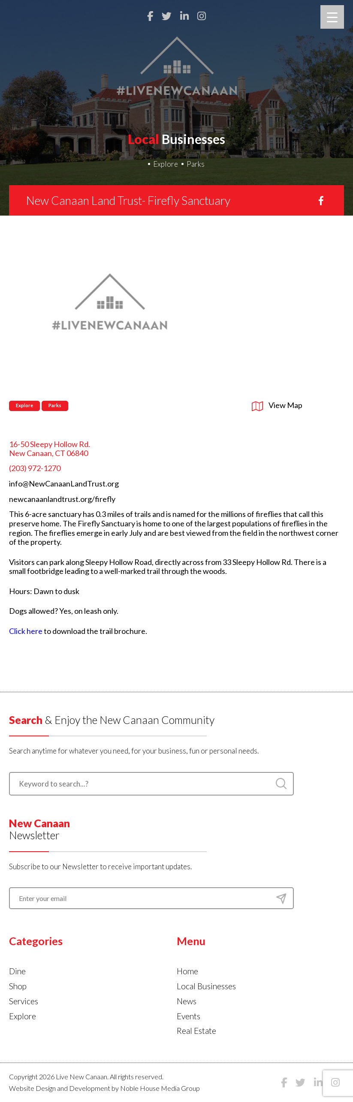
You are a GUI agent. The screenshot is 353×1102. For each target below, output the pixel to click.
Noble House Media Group (160, 1088)
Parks (196, 163)
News (186, 1001)
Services (23, 1001)
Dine (17, 971)
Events (188, 1016)
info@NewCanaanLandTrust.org (64, 483)
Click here (25, 631)
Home (187, 971)
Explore (165, 163)
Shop (18, 986)
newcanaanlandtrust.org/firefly (62, 499)
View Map (277, 405)
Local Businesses (206, 986)
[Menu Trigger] (332, 17)
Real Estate (196, 1031)
